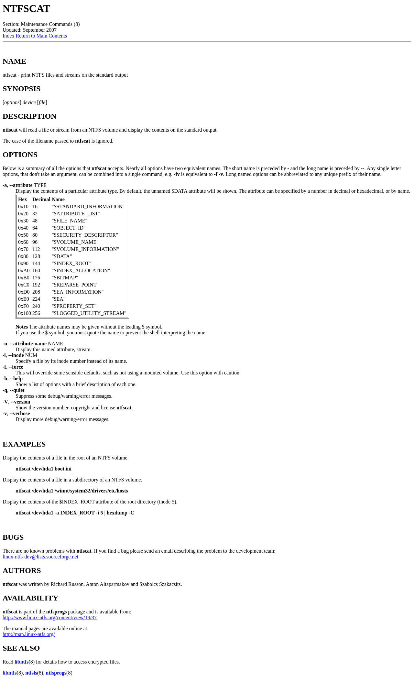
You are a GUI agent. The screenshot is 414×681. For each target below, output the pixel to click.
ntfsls (31, 673)
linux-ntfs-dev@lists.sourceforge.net (40, 556)
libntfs (22, 662)
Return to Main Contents (41, 35)
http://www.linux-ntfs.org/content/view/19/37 (50, 617)
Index (8, 35)
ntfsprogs (56, 673)
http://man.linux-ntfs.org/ (29, 634)
